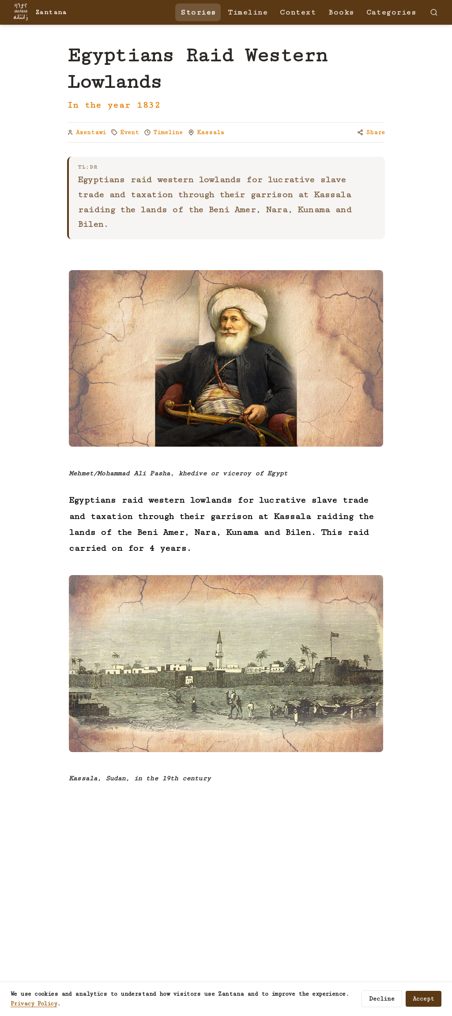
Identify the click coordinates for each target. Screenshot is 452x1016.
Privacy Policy (34, 1003)
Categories (391, 12)
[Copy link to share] (371, 132)
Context (298, 12)
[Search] (433, 12)
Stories (198, 12)
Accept (423, 998)
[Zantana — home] (39, 12)
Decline (382, 998)
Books (341, 12)
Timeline (247, 12)
